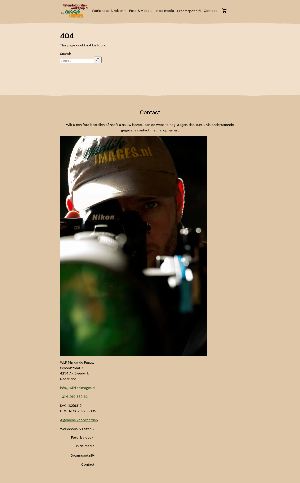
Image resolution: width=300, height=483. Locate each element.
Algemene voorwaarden (79, 420)
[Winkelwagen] (224, 11)
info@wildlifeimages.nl (77, 388)
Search (65, 53)
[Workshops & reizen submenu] (125, 11)
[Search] (98, 60)
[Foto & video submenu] (151, 11)
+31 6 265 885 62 (74, 396)
